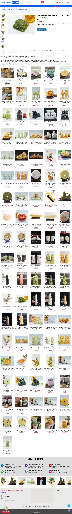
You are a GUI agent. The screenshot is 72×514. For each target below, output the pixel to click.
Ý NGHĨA (29, 6)
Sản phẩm (11, 6)
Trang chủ (4, 6)
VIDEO (33, 6)
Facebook (58, 490)
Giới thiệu (39, 6)
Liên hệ (44, 6)
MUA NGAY (41, 29)
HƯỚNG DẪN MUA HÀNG (20, 6)
